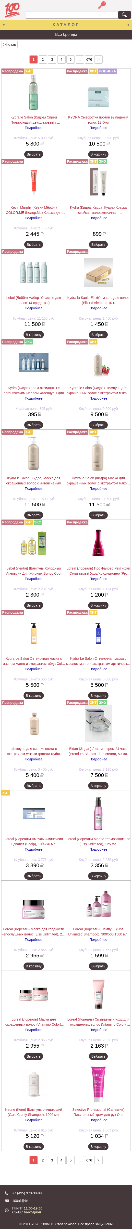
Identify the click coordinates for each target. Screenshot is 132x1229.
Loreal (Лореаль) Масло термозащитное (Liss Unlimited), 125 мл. (98, 841)
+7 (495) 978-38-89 (27, 1193)
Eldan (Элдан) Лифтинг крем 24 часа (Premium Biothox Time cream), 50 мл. (98, 751)
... (79, 59)
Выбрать (33, 154)
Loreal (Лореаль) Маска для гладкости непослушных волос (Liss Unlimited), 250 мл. (33, 932)
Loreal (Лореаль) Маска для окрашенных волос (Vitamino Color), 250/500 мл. (33, 1022)
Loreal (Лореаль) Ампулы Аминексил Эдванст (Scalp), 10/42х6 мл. (33, 841)
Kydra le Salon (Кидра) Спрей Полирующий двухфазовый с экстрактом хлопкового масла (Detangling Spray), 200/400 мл (34, 120)
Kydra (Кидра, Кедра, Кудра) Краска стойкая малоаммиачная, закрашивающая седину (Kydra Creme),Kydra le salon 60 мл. (98, 210)
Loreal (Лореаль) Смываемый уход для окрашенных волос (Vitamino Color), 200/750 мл (98, 1022)
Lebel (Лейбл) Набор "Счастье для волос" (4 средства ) (33, 300)
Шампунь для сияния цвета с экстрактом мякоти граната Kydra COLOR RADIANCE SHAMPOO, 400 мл (33, 752)
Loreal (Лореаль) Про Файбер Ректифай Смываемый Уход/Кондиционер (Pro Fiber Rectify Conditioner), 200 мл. (98, 571)
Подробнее (34, 128)
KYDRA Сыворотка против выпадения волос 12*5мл (98, 119)
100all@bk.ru (22, 1201)
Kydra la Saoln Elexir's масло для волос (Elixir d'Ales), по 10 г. (98, 300)
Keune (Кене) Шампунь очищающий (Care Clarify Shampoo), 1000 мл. (33, 1112)
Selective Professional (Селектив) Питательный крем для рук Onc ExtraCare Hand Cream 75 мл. (98, 1112)
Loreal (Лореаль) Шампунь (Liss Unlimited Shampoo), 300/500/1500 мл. (98, 931)
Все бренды (66, 34)
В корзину (98, 154)
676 (89, 59)
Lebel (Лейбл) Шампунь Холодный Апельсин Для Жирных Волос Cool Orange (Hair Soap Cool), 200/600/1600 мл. (33, 571)
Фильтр (9, 44)
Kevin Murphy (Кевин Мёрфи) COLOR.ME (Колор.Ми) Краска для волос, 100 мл (33, 210)
